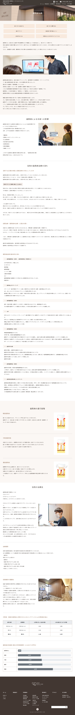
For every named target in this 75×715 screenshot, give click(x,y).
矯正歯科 (25, 705)
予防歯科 (25, 695)
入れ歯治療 (34, 702)
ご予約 (4, 698)
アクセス (64, 4)
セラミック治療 (35, 698)
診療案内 (52, 4)
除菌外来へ (6, 280)
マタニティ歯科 (26, 703)
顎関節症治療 (26, 702)
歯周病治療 (25, 697)
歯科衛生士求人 (65, 695)
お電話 (55, 2)
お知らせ (5, 695)
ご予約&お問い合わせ (66, 1)
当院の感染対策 (45, 695)
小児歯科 (34, 703)
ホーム (42, 4)
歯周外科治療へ (7, 359)
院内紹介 (58, 4)
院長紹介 (47, 4)
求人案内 (69, 4)
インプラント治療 (26, 700)
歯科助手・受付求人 (66, 697)
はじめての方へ (45, 697)
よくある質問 (45, 702)
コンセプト (44, 698)
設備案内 (44, 700)
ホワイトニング (35, 705)
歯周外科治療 (35, 697)
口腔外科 (34, 700)
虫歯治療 (34, 695)
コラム (4, 697)
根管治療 (25, 698)
